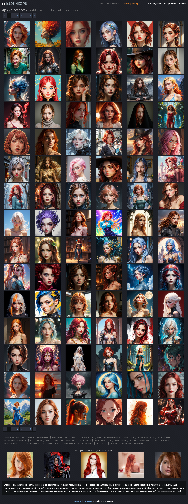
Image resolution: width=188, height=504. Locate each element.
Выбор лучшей (153, 4)
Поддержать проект (133, 4)
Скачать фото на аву (83, 501)
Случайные (170, 4)
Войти (182, 4)
